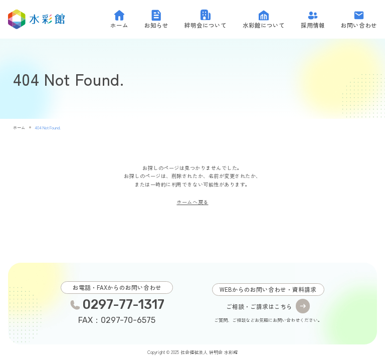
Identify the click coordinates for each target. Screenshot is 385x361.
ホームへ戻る (192, 202)
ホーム (19, 127)
